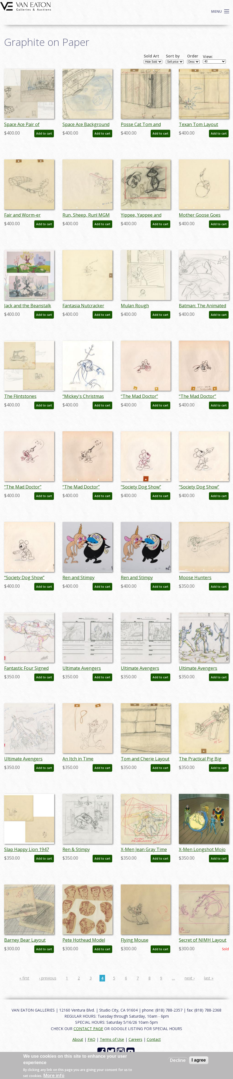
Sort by (173, 56)
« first (24, 978)
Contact (154, 1039)
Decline (178, 1060)
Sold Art (151, 56)
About (77, 1039)
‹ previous (47, 978)
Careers (135, 1039)
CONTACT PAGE (88, 1028)
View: (208, 57)
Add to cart (44, 133)
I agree (199, 1060)
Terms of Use (112, 1039)
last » (208, 978)
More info (53, 1075)
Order (192, 56)
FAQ (91, 1039)
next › (190, 978)
